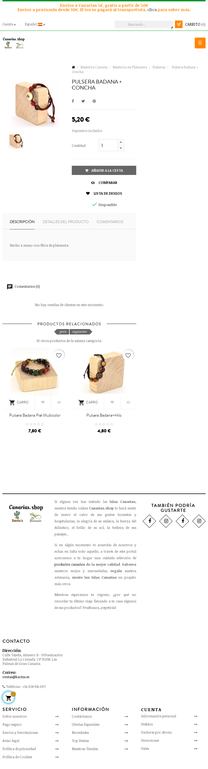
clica (152, 9)
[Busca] (144, 24)
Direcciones (150, 740)
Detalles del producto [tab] (66, 222)
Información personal (158, 716)
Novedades (80, 732)
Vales (145, 748)
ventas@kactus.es (15, 676)
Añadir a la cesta (104, 170)
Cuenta (151, 709)
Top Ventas (80, 740)
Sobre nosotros (14, 716)
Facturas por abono (156, 732)
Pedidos (147, 724)
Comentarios (110, 222)
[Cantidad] (108, 145)
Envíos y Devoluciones (20, 732)
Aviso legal (10, 740)
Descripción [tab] (22, 222)
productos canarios (69, 564)
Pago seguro (12, 724)
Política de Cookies (17, 756)
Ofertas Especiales (85, 724)
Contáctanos (82, 716)
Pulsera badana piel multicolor (34, 415)
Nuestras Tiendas (85, 748)
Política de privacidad (19, 748)
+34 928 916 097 (34, 686)
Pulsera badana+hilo (104, 415)
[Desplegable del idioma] (35, 24)
